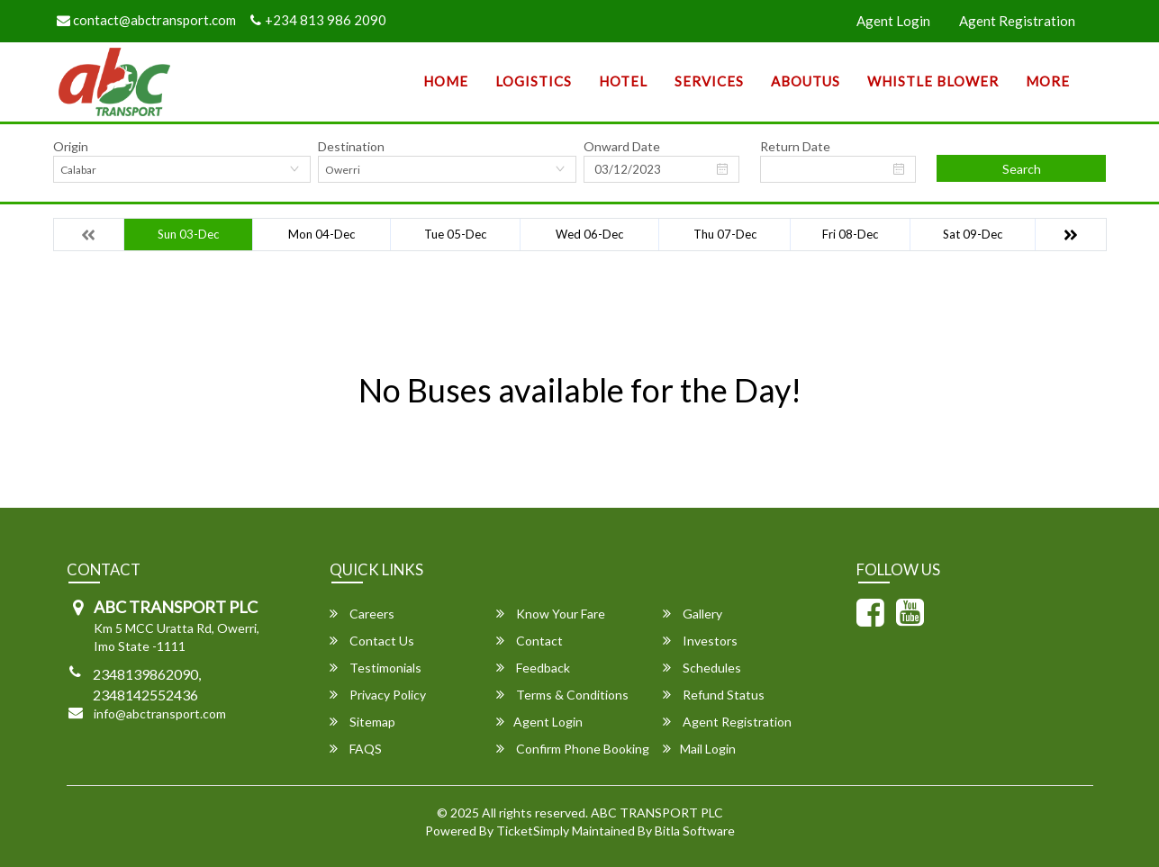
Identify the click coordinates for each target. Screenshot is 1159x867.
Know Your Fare (550, 613)
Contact (529, 640)
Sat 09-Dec (972, 234)
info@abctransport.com (160, 713)
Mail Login (699, 748)
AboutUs (805, 81)
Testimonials (375, 667)
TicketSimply (532, 830)
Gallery (692, 613)
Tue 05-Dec (455, 234)
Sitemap (362, 721)
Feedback (533, 667)
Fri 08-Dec (850, 234)
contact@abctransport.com (146, 20)
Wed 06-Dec (589, 234)
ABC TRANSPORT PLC (657, 812)
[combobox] (182, 169)
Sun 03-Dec (188, 234)
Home (445, 81)
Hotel (623, 81)
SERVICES (709, 81)
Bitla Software (695, 830)
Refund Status (714, 694)
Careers (362, 613)
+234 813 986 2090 (318, 20)
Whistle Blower (933, 81)
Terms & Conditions (562, 694)
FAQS (356, 748)
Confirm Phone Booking (572, 748)
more (1048, 81)
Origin (70, 146)
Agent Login (893, 21)
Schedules (702, 667)
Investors (700, 640)
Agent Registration (1017, 21)
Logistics (533, 81)
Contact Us (372, 640)
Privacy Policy (378, 694)
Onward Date (622, 146)
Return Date (795, 146)
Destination (351, 146)
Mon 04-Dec (321, 234)
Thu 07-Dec (724, 234)
